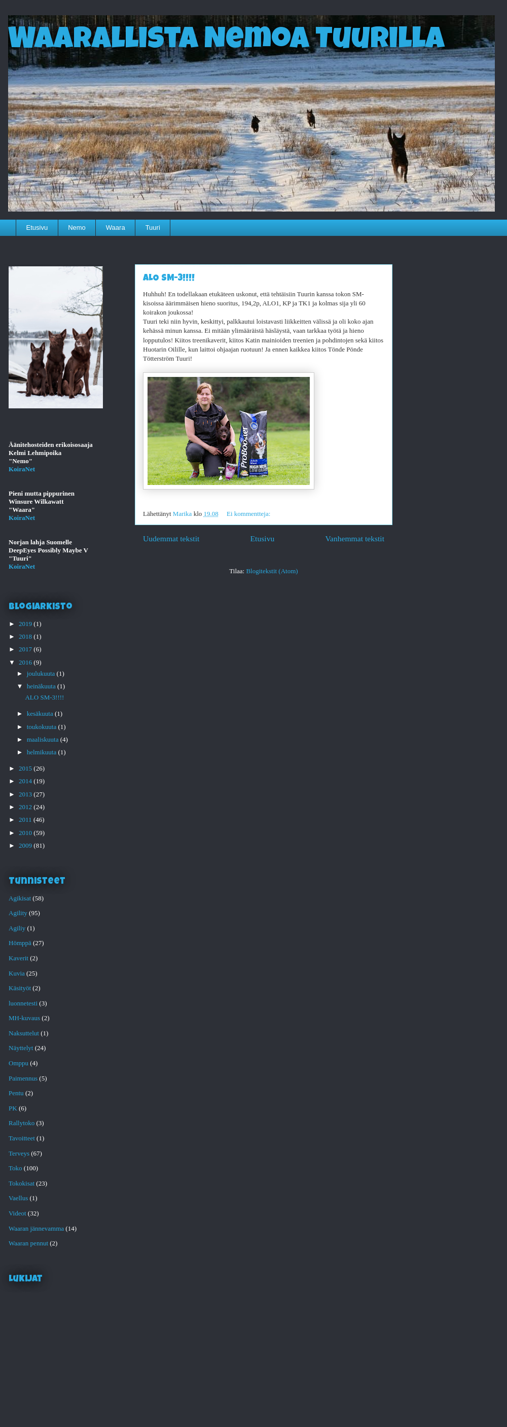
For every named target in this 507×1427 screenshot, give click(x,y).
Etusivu (37, 227)
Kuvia (17, 973)
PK (13, 1108)
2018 (26, 636)
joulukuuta (42, 673)
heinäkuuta (42, 686)
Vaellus (18, 1198)
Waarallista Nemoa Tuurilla (226, 41)
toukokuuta (42, 726)
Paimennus (23, 1078)
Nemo (77, 227)
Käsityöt (20, 988)
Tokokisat (21, 1183)
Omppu (18, 1063)
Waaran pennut (28, 1243)
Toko (15, 1168)
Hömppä (20, 943)
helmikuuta (42, 752)
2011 (26, 819)
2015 (26, 768)
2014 (26, 781)
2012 (26, 807)
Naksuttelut (24, 1033)
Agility (18, 913)
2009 (26, 845)
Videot (17, 1213)
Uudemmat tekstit (171, 538)
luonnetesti (23, 1003)
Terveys (19, 1153)
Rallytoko (21, 1123)
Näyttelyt (21, 1048)
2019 (26, 624)
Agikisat (20, 898)
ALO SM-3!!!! (169, 278)
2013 (26, 794)
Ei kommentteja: (249, 513)
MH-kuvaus (24, 1018)
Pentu (16, 1093)
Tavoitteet (22, 1138)
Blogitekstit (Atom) (272, 571)
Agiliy (17, 928)
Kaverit (18, 958)
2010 (26, 833)
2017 (26, 649)
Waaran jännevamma (36, 1228)
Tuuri (153, 227)
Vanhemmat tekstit (355, 538)
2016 (26, 662)
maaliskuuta (43, 739)
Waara (115, 227)
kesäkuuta (41, 713)
